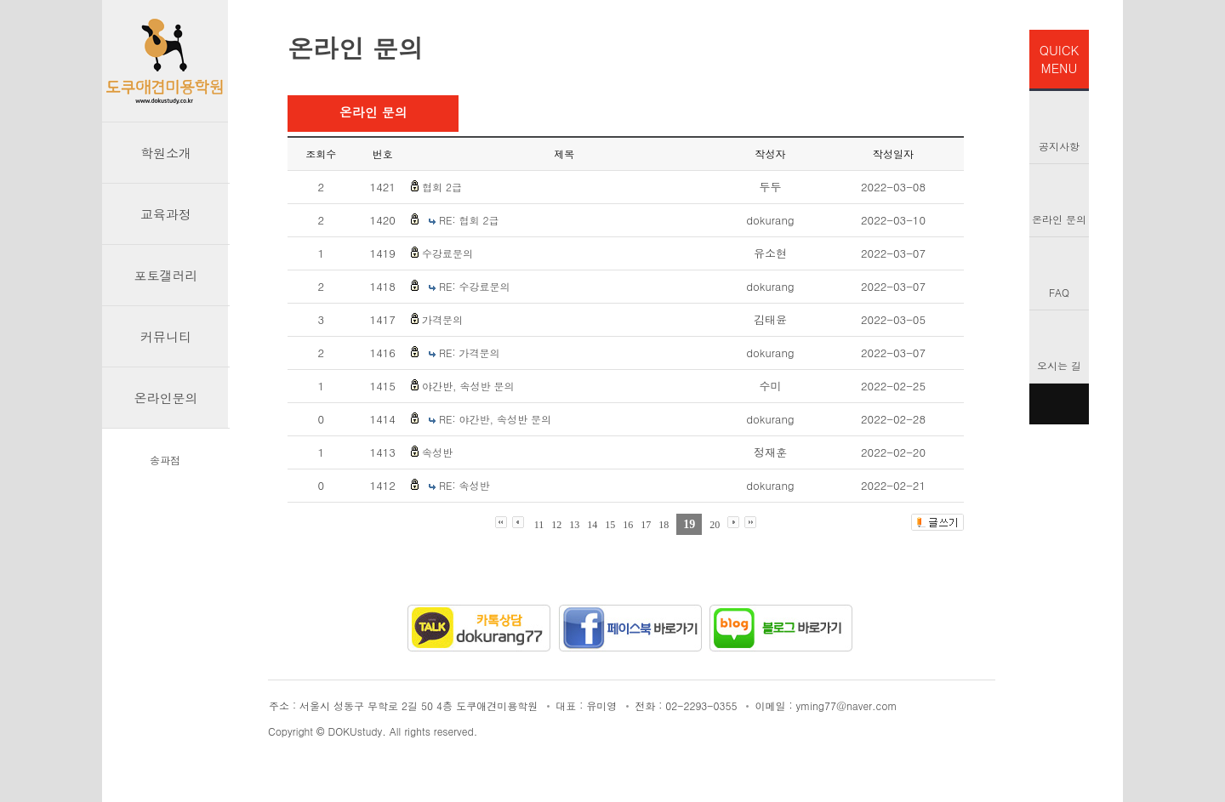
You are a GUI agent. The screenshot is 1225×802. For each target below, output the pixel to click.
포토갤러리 (166, 275)
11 (539, 525)
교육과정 (165, 214)
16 (628, 525)
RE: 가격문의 (469, 352)
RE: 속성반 (464, 485)
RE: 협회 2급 (469, 220)
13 (574, 525)
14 (592, 525)
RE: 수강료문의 (474, 286)
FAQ (1059, 292)
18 (663, 525)
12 (556, 525)
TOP (1059, 404)
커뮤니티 (165, 336)
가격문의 (442, 319)
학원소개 (165, 153)
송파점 (165, 459)
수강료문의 (447, 253)
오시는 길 (1059, 365)
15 (610, 525)
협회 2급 (442, 186)
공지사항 (1059, 146)
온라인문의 (166, 398)
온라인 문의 (1059, 219)
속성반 (437, 452)
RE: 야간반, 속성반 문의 (495, 419)
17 (646, 525)
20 (714, 525)
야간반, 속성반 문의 (468, 385)
